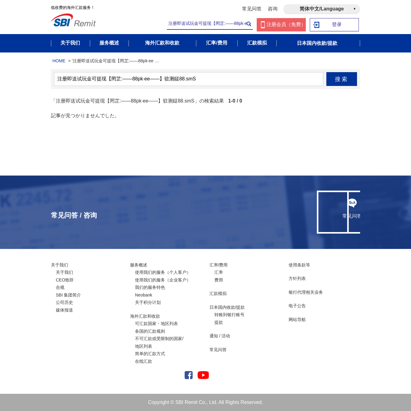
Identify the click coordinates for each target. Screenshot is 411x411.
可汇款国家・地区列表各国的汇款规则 (156, 327)
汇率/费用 (218, 264)
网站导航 (297, 319)
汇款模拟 (218, 293)
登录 (337, 24)
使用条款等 (299, 264)
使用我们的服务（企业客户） (163, 279)
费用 (218, 279)
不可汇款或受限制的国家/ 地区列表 (159, 342)
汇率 (218, 272)
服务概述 (138, 264)
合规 (60, 287)
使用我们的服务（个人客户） (163, 272)
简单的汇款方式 (150, 353)
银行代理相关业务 (306, 292)
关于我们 (59, 264)
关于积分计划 (148, 302)
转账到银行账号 (229, 314)
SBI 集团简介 (68, 295)
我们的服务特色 (150, 287)
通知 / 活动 (219, 335)
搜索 (342, 79)
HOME (58, 60)
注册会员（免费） (286, 24)
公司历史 (64, 302)
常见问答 (252, 8)
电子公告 (297, 305)
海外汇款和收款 (145, 316)
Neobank (143, 295)
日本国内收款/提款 (227, 307)
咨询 (273, 8)
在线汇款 (143, 361)
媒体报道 (64, 310)
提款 (218, 322)
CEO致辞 (65, 279)
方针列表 (297, 278)
